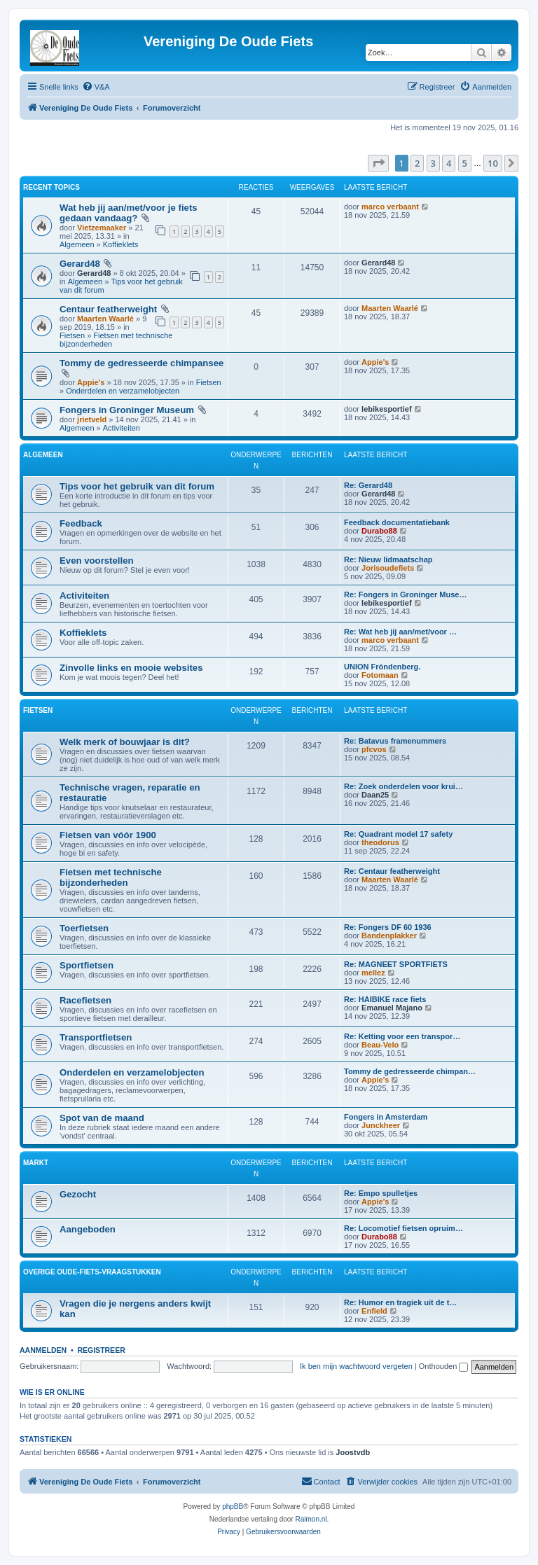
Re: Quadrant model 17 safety (398, 834)
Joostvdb (353, 1452)
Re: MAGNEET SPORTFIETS (396, 964)
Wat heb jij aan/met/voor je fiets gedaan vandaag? (129, 212)
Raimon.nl (311, 1519)
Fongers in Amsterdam (385, 1117)
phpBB (232, 1506)
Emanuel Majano (391, 1007)
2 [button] (417, 163)
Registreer (101, 1350)
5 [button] (464, 163)
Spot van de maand (102, 1118)
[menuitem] (96, 86)
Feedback (81, 523)
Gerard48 (80, 263)
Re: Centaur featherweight (392, 871)
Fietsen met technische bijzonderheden (111, 877)
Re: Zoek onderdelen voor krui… (403, 786)
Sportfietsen (86, 965)
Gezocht (78, 1194)
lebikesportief (386, 409)
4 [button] (448, 163)
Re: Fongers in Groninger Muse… (405, 594)
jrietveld (91, 419)
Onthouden (444, 1366)
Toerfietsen (84, 928)
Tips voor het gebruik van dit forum (137, 486)
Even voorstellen (97, 560)
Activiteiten (121, 428)
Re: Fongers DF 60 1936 (388, 927)
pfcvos (373, 749)
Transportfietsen (96, 1037)
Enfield (374, 1311)
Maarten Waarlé (105, 318)
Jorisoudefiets (387, 568)
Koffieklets (121, 244)
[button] (378, 163)
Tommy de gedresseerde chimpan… (410, 1071)
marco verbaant (390, 206)
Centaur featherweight (108, 309)
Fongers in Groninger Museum (127, 410)
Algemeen (77, 244)
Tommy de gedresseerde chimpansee (141, 363)
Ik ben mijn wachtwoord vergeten (356, 1366)
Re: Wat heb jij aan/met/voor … (400, 631)
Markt (35, 1163)
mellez (373, 972)
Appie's (90, 382)
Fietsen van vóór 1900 (108, 835)
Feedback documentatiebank (397, 522)
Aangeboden (88, 1229)
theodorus (380, 842)
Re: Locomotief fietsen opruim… (403, 1228)
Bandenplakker (389, 935)
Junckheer (380, 1125)
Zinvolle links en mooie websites (131, 667)
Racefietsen (85, 1000)
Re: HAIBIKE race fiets (385, 999)
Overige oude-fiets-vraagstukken (92, 1272)
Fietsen (72, 335)
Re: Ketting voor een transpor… (402, 1036)
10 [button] (493, 163)
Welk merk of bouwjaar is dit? (125, 742)
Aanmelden (43, 1350)
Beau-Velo (380, 1045)
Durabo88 (379, 531)
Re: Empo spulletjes (381, 1193)
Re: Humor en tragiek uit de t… (400, 1302)
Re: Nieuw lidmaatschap (388, 559)
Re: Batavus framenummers (395, 741)
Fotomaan (380, 675)
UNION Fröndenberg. (382, 666)
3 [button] (433, 163)
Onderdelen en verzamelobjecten (122, 391)
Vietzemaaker (101, 227)
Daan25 (375, 795)
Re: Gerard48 (368, 485)
